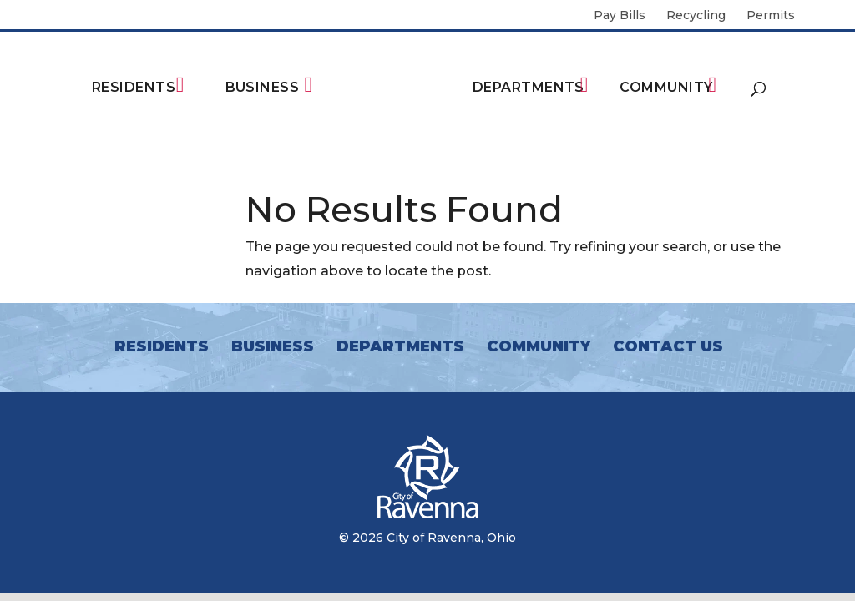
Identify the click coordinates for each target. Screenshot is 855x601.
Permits (770, 16)
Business (262, 87)
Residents (133, 87)
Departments (528, 87)
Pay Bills (619, 16)
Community (666, 87)
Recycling (696, 16)
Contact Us (668, 346)
